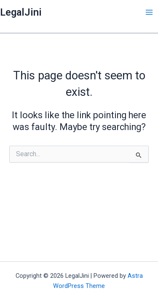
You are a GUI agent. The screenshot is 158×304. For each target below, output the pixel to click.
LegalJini (21, 12)
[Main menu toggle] (149, 12)
